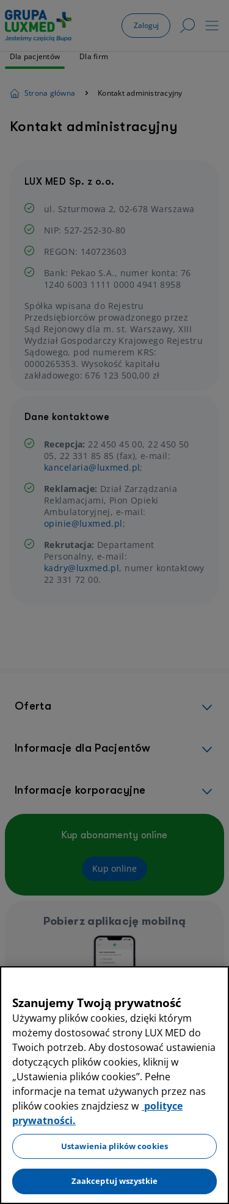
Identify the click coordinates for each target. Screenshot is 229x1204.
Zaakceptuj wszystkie (114, 1180)
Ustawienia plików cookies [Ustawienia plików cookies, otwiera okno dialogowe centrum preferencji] (114, 1146)
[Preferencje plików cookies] (8, 1192)
